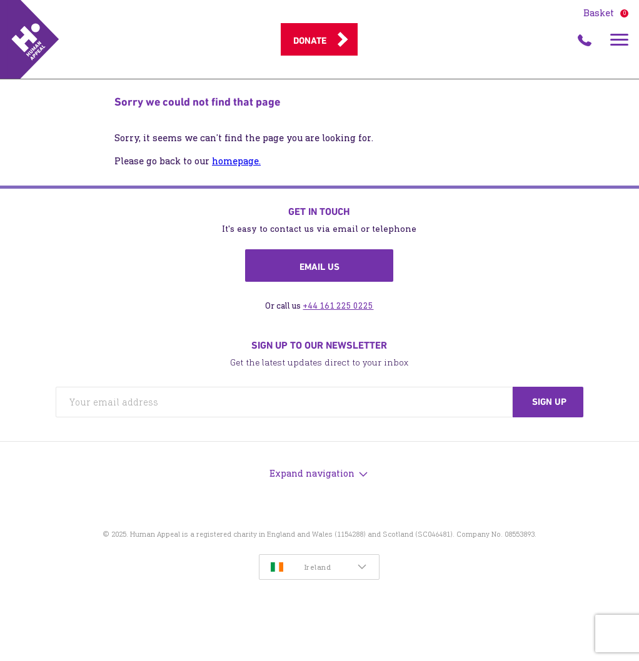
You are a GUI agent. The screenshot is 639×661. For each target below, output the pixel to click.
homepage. (236, 161)
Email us (319, 266)
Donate (309, 40)
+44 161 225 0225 (338, 306)
